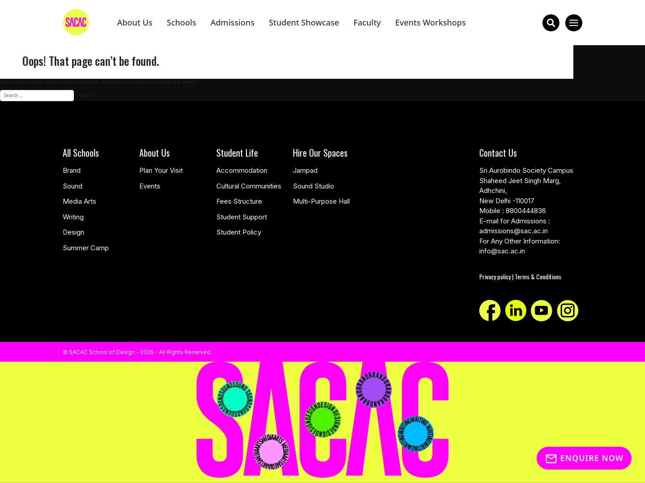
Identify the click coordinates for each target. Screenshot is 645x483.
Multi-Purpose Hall (321, 201)
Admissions (232, 22)
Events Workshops (430, 22)
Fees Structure (239, 201)
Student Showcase (304, 22)
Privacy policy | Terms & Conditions (520, 276)
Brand (72, 170)
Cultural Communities (248, 186)
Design (73, 232)
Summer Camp (86, 248)
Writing (73, 217)
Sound (72, 186)
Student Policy (238, 232)
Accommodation (241, 170)
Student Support (241, 217)
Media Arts (79, 201)
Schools (181, 22)
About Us (134, 22)
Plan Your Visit (161, 170)
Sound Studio (313, 186)
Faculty (367, 22)
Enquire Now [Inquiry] (584, 458)
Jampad (305, 170)
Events (149, 186)
